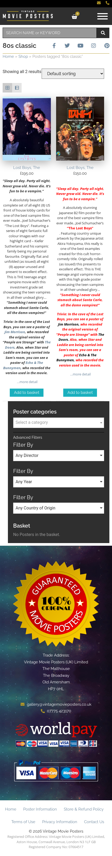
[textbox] (58, 422)
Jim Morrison (14, 331)
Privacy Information (59, 821)
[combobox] (50, 33)
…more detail (26, 381)
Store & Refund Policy (84, 809)
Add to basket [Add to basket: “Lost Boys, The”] (26, 392)
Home (8, 56)
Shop (23, 56)
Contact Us (94, 821)
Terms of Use (23, 821)
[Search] (103, 33)
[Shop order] (73, 74)
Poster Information (40, 809)
